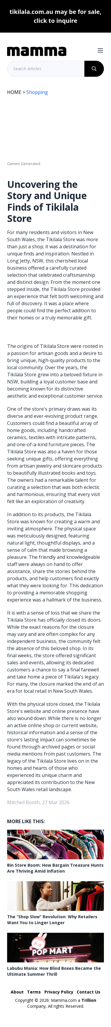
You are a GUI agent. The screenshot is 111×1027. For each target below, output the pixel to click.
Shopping (37, 92)
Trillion (88, 1000)
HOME (14, 92)
